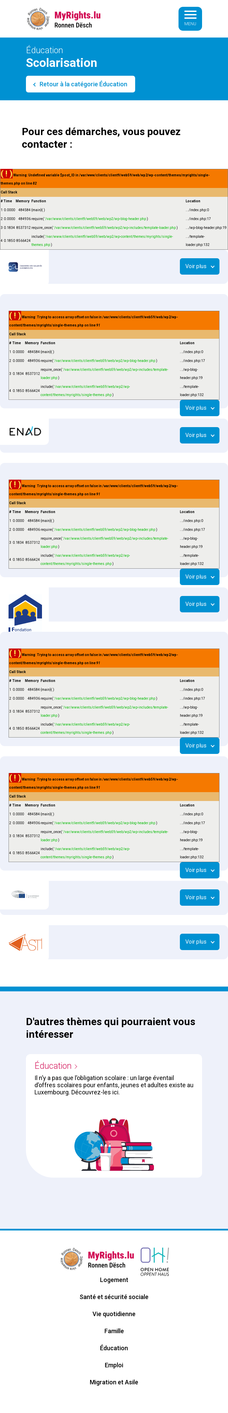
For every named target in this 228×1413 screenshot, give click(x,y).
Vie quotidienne (114, 1313)
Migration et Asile (114, 1382)
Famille (114, 1331)
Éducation (53, 1066)
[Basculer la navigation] (190, 19)
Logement (114, 1279)
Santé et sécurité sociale (114, 1296)
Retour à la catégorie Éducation (82, 84)
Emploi (114, 1365)
